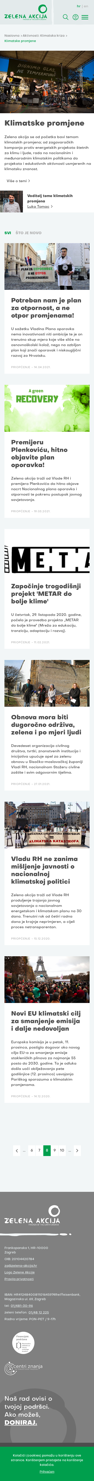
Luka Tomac (38, 207)
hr (79, 6)
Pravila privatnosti (19, 1279)
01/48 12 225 (38, 1312)
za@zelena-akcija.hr (20, 1266)
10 (62, 1150)
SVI (7, 233)
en (86, 6)
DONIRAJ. (20, 1423)
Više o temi (17, 181)
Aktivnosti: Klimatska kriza (43, 35)
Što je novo (29, 233)
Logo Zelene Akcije (19, 1272)
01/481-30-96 (22, 1306)
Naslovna (11, 35)
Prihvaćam (47, 1471)
